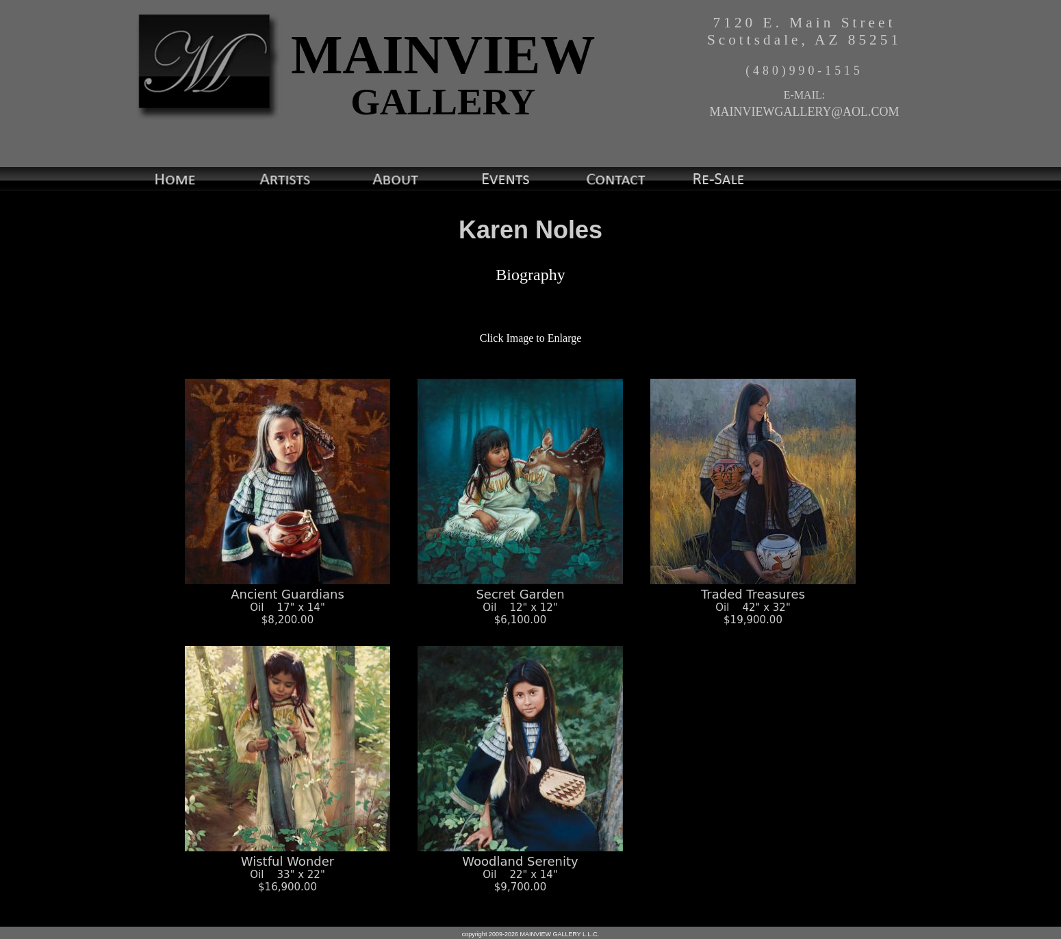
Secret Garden (520, 599)
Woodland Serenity (520, 866)
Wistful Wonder (287, 866)
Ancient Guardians (287, 599)
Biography (530, 275)
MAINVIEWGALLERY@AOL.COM (804, 111)
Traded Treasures (753, 599)
